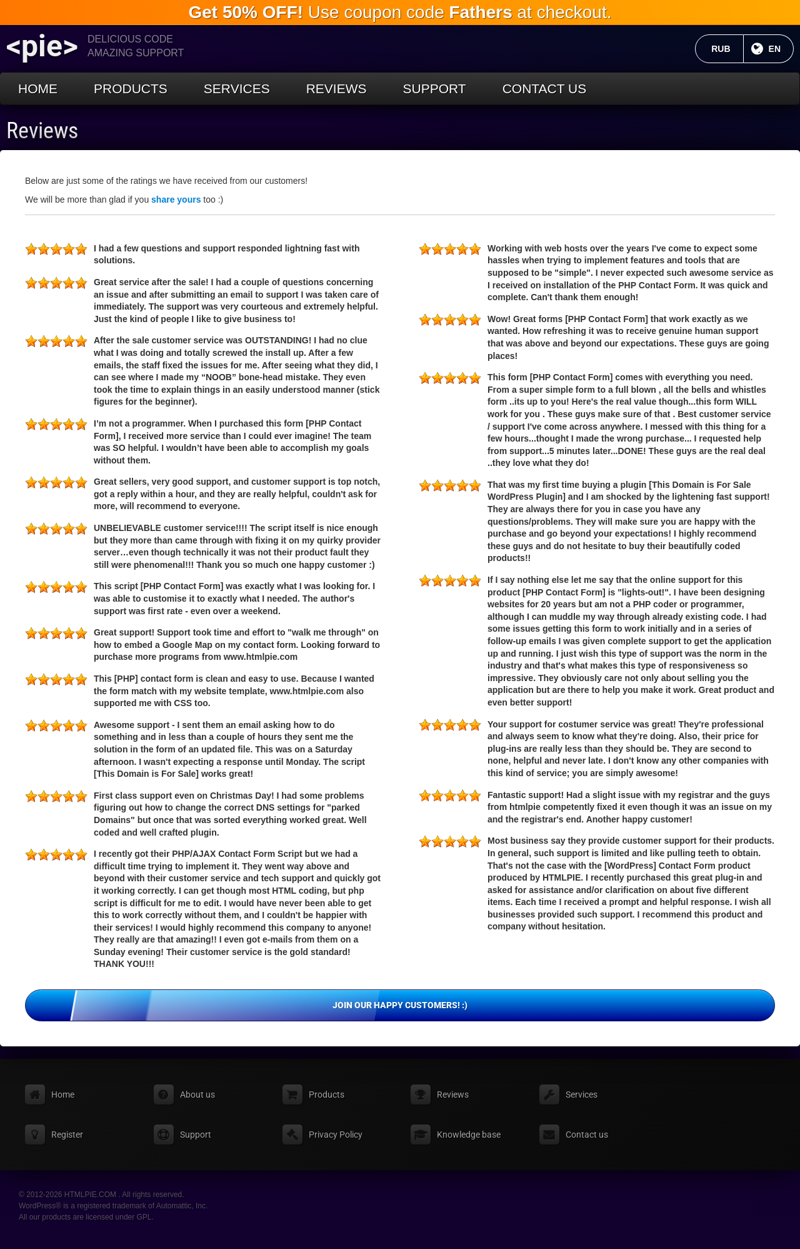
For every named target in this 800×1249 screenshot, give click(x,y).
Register (67, 1135)
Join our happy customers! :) (553, 1005)
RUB (727, 49)
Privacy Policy (335, 1135)
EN (781, 49)
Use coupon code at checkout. (399, 12)
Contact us (544, 88)
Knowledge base (469, 1135)
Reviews (336, 88)
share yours (176, 200)
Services (237, 88)
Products (131, 88)
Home (38, 88)
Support (434, 88)
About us (197, 1095)
